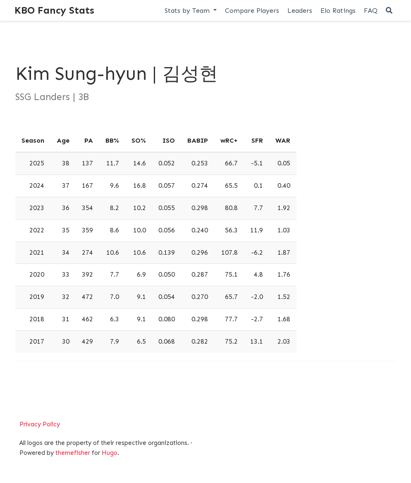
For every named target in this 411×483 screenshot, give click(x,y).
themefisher (72, 453)
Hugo (109, 453)
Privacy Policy (39, 424)
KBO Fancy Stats (54, 10)
